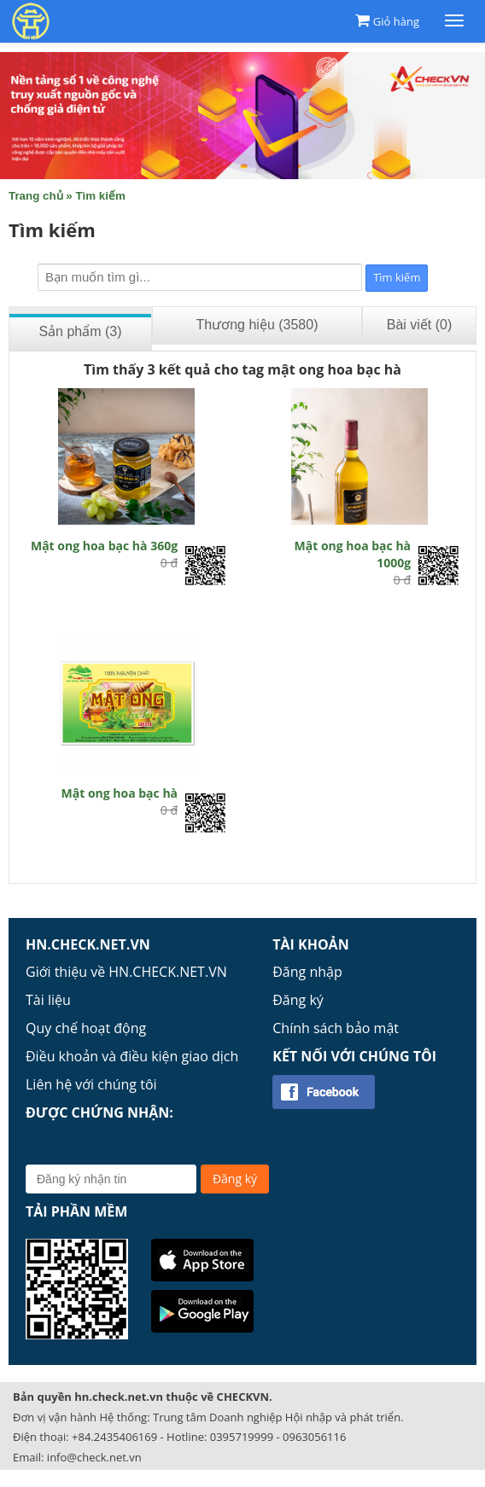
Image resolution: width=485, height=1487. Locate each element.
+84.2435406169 (114, 1436)
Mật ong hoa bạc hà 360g (104, 545)
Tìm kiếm (100, 195)
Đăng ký (298, 999)
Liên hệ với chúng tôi (91, 1084)
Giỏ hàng (396, 21)
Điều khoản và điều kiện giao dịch (132, 1056)
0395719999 (241, 1436)
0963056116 (314, 1436)
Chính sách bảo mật (335, 1028)
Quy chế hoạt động (86, 1028)
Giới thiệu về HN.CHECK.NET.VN (126, 971)
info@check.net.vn (94, 1457)
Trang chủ (36, 195)
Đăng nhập (307, 971)
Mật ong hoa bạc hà (119, 793)
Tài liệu (48, 999)
